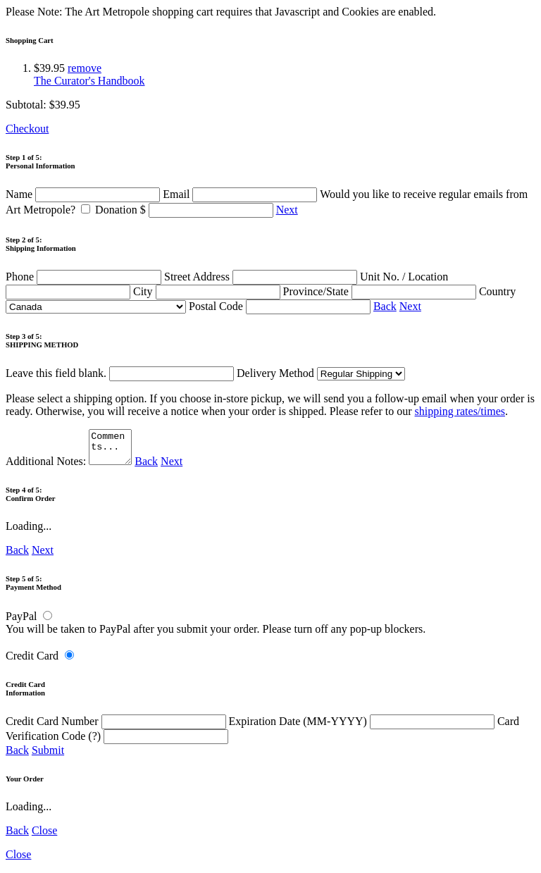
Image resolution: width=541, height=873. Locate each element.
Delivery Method (321, 373)
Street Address (262, 277)
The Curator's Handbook (89, 81)
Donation (185, 210)
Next (287, 210)
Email (241, 194)
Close (44, 837)
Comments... (112, 450)
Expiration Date (363, 727)
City (208, 291)
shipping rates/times (460, 411)
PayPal (21, 623)
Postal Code (281, 306)
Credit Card (32, 662)
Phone (85, 277)
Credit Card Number (117, 727)
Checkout (27, 129)
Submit (48, 756)
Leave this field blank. (120, 373)
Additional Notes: (70, 467)
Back (385, 306)
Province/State (381, 291)
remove (84, 68)
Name (84, 194)
